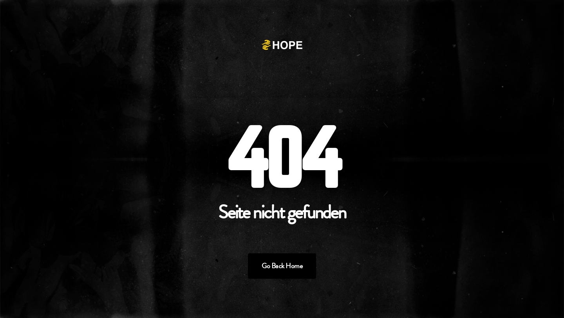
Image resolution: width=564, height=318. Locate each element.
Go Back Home (282, 266)
